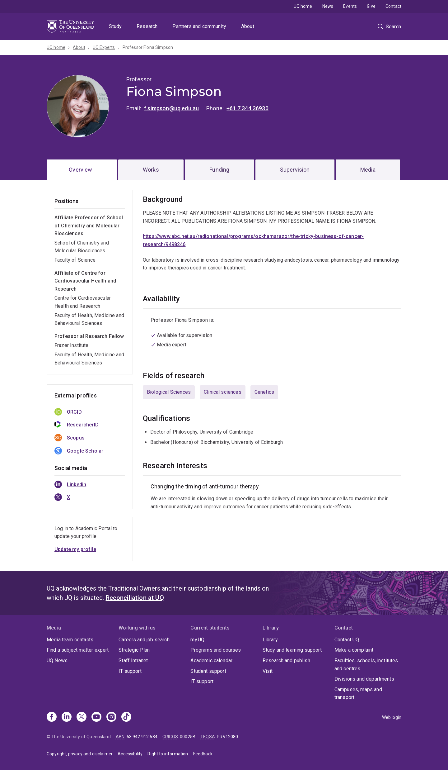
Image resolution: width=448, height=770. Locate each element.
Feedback (202, 753)
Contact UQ (346, 640)
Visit (268, 671)
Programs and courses (215, 650)
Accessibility (130, 753)
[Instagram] (111, 717)
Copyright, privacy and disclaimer (80, 753)
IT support (130, 671)
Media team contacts (70, 640)
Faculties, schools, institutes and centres (366, 665)
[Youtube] (96, 717)
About (247, 26)
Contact (393, 6)
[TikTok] (126, 717)
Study (115, 26)
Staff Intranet (133, 660)
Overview (80, 169)
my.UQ (197, 640)
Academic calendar (211, 660)
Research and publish (286, 660)
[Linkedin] (67, 717)
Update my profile (75, 549)
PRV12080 (227, 736)
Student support (208, 671)
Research (147, 26)
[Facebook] (52, 717)
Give (371, 6)
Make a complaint (354, 650)
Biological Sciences (169, 392)
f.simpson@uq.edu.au (171, 108)
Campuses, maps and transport (358, 694)
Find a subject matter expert (78, 650)
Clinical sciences (222, 392)
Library (270, 640)
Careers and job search (144, 640)
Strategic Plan (134, 650)
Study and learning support (292, 650)
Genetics (264, 392)
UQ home (303, 6)
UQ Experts (104, 47)
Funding (219, 169)
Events (350, 6)
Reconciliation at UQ (135, 597)
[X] (81, 717)
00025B (187, 736)
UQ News (57, 660)
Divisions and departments (364, 679)
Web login (391, 717)
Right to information (167, 753)
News (328, 6)
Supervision (295, 169)
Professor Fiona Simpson (148, 47)
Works (151, 169)
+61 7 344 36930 (247, 108)
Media (368, 169)
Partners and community (199, 26)
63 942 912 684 (142, 736)
